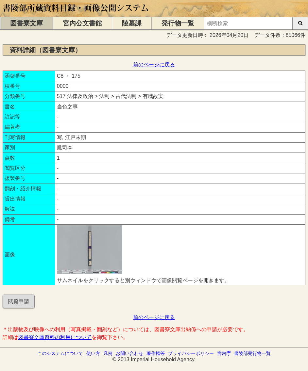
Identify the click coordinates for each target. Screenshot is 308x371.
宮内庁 (224, 353)
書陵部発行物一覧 (252, 353)
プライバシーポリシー (191, 353)
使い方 (93, 353)
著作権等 (155, 353)
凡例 (107, 353)
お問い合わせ (129, 353)
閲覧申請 (18, 301)
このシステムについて (60, 353)
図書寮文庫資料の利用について (55, 337)
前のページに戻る (154, 64)
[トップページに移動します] (76, 14)
